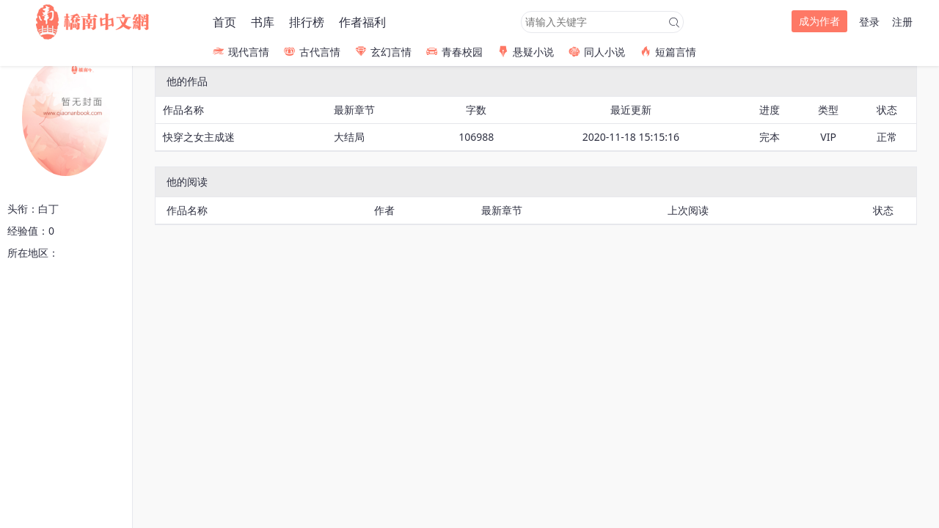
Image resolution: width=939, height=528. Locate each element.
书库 (262, 22)
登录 (869, 22)
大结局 (349, 137)
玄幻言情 (383, 52)
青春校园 (454, 52)
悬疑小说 (525, 52)
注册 (902, 22)
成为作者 (819, 21)
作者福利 (362, 22)
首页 (224, 22)
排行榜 (306, 22)
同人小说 (597, 52)
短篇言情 (668, 52)
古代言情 (312, 52)
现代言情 (241, 52)
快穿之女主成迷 (199, 137)
